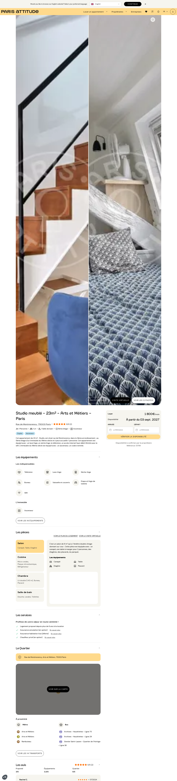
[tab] (96, 11)
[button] (4, 777)
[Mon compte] (173, 11)
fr (165, 11)
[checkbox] (153, 19)
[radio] (79, 779)
